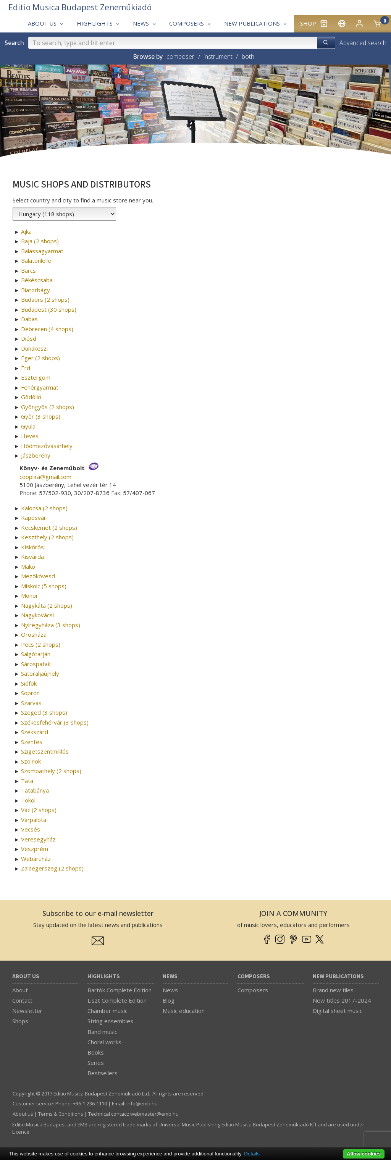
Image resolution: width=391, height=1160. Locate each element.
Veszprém (34, 849)
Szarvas (31, 703)
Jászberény (35, 455)
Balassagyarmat (42, 251)
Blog (168, 1000)
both (248, 56)
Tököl (28, 800)
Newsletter (27, 1010)
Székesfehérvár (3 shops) (55, 722)
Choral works (104, 1042)
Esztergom (35, 377)
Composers (254, 976)
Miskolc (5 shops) (43, 586)
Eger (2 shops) (40, 358)
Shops (20, 1021)
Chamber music (107, 1010)
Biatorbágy (35, 290)
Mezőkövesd (38, 576)
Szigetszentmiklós (45, 751)
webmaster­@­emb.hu (154, 1113)
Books (95, 1052)
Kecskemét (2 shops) (49, 527)
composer (180, 56)
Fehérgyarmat (39, 387)
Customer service (33, 1103)
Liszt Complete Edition (117, 1000)
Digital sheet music (337, 1010)
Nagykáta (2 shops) (46, 605)
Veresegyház (38, 839)
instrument (218, 56)
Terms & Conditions (60, 1113)
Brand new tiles (333, 990)
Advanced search (362, 43)
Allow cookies (364, 1154)
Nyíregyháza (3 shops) (50, 625)
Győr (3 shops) (40, 416)
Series (95, 1062)
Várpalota (33, 819)
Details (252, 1154)
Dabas (29, 319)
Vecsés (30, 829)
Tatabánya (35, 790)
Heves (30, 436)
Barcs (28, 270)
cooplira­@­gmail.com (45, 477)
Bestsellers (102, 1073)
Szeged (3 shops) (44, 712)
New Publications (338, 976)
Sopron (30, 693)
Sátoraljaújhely (40, 673)
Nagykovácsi (37, 615)
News (170, 976)
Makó (28, 566)
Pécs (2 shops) (40, 644)
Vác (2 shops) (39, 810)
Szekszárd (34, 732)
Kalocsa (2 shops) (44, 508)
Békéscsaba (37, 280)
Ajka (26, 231)
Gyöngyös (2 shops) (47, 407)
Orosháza (34, 634)
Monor (29, 595)
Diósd (28, 338)
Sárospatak (35, 664)
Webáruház (36, 858)
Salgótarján (35, 654)
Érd (25, 368)
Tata (27, 781)
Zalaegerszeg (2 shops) (52, 868)
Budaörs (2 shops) (45, 299)
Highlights (103, 976)
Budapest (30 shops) (48, 309)
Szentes (31, 742)
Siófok (29, 683)
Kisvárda (32, 556)
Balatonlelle (36, 260)
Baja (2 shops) (40, 241)
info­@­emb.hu (142, 1103)
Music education (184, 1010)
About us (25, 976)
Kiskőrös (32, 547)
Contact (22, 1000)
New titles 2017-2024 (342, 1000)
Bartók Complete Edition (119, 990)
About (20, 990)
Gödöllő (31, 397)
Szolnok (31, 761)
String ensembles (110, 1021)
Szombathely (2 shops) (51, 771)
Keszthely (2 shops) (47, 537)
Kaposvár (33, 517)
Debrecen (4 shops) (47, 329)
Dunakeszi (34, 348)
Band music (102, 1031)
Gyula (28, 426)
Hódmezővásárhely (47, 446)
